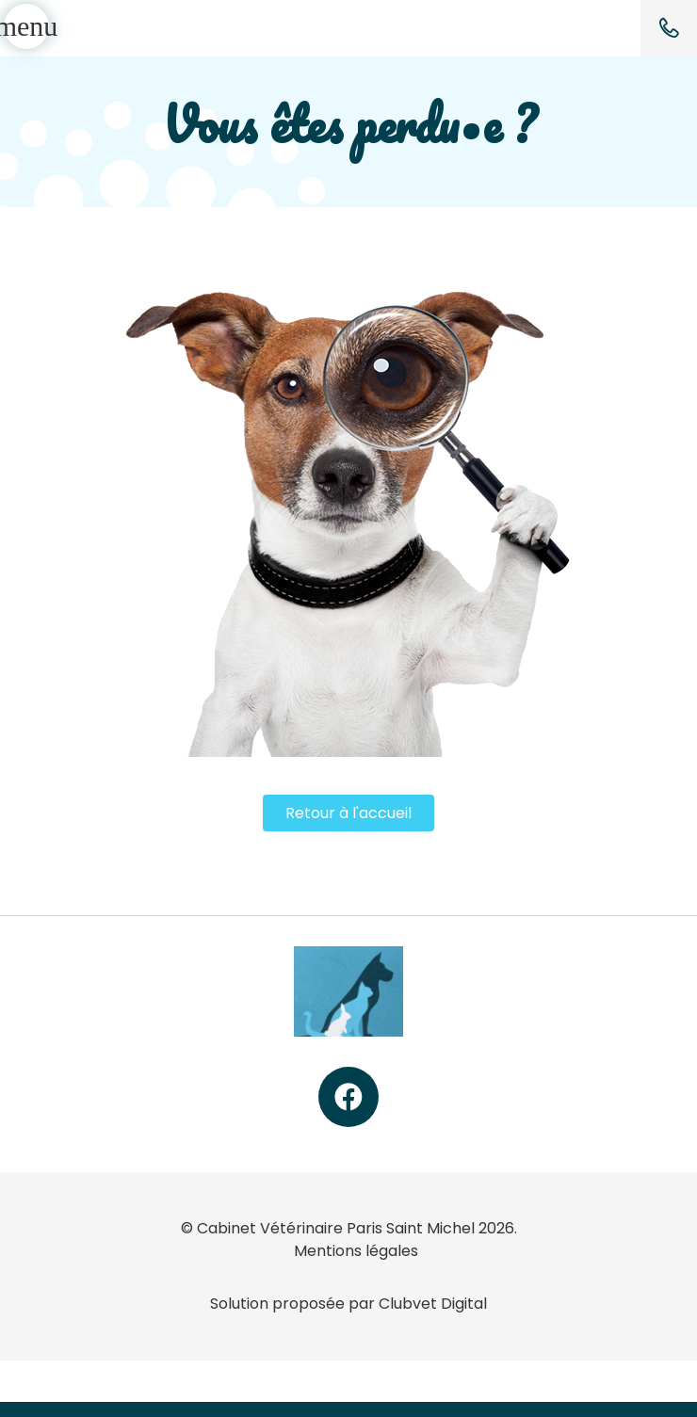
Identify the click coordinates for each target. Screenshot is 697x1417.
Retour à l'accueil (348, 813)
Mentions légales (356, 1251)
